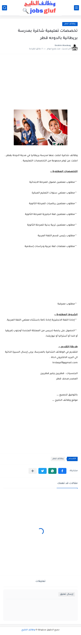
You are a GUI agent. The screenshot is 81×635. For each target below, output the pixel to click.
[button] (62, 471)
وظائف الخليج (28, 630)
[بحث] (4, 7)
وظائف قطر (69, 24)
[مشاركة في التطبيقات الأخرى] (33, 471)
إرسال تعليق (66, 594)
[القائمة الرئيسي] (76, 7)
